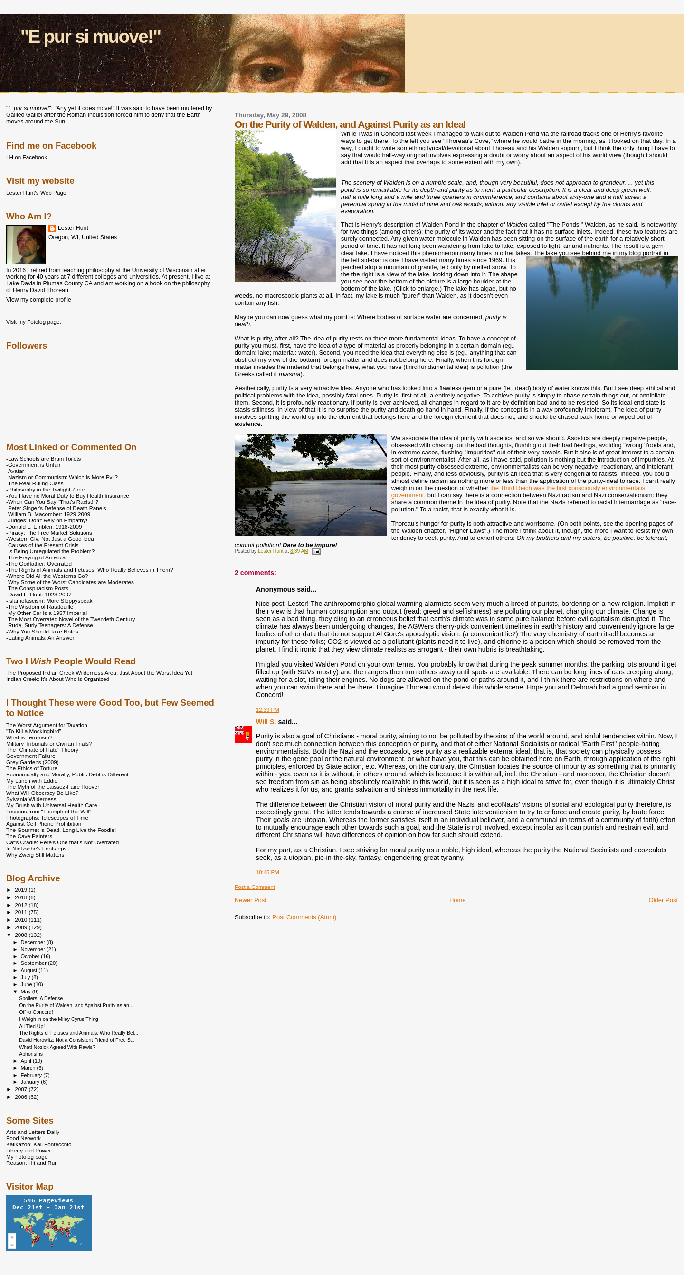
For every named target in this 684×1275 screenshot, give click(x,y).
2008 (21, 935)
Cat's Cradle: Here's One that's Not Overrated (62, 842)
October (31, 956)
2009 (21, 927)
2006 (21, 1097)
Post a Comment (255, 887)
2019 (21, 890)
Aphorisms (31, 1054)
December (34, 942)
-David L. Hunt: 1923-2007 (38, 594)
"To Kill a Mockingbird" (33, 731)
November (34, 949)
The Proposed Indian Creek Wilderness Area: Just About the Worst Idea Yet (99, 673)
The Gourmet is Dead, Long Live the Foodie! (61, 830)
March (29, 1068)
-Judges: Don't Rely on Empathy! (46, 520)
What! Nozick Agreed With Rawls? (57, 1047)
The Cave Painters (29, 836)
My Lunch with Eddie (31, 780)
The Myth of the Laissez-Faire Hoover (52, 787)
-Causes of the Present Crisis (42, 545)
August (30, 970)
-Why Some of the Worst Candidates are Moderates (70, 582)
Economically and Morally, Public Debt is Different (67, 774)
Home (457, 900)
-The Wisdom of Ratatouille (39, 607)
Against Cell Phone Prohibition (43, 824)
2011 (21, 912)
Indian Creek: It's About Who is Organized (57, 679)
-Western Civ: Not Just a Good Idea (50, 539)
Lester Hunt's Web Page (36, 192)
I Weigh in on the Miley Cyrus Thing (58, 1019)
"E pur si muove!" (90, 36)
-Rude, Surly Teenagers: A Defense (49, 625)
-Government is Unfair (33, 465)
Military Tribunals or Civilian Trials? (49, 743)
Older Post (663, 900)
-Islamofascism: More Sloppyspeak (49, 600)
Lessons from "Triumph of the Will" (48, 811)
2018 (21, 897)
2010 (21, 919)
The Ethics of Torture (31, 768)
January (31, 1082)
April (27, 1061)
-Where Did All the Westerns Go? (47, 576)
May (26, 991)
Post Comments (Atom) (304, 917)
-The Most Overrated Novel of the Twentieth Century (70, 619)
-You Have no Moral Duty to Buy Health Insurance (67, 495)
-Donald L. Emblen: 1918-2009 (44, 526)
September (34, 963)
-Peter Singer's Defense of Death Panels (56, 508)
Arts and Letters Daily (32, 1132)
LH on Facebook (26, 157)
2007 (21, 1089)
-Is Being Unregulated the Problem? (50, 551)
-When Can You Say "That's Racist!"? (52, 502)
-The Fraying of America (36, 557)
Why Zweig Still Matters (35, 854)
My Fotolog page (27, 1156)
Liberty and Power (28, 1150)
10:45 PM (267, 872)
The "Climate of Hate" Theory (42, 749)
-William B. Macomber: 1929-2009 (48, 514)
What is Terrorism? (29, 737)
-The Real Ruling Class (35, 483)
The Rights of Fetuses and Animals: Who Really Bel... (78, 1033)
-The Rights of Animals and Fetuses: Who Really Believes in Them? (89, 570)
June (27, 984)
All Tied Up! (32, 1026)
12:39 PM (267, 710)
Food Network (23, 1138)
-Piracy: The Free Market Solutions (49, 532)
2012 (21, 905)
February (32, 1075)
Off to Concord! (36, 1012)
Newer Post (250, 900)
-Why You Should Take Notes (42, 631)
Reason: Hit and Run (32, 1163)
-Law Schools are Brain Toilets (43, 458)
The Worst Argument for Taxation (46, 725)
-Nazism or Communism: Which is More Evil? (62, 477)
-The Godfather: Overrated (39, 563)
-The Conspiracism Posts (37, 588)
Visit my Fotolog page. (33, 322)
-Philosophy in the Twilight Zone (45, 489)
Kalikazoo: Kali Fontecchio (38, 1144)
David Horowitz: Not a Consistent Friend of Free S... (76, 1040)
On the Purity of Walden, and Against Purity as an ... (77, 1005)
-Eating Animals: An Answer (40, 637)
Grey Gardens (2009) (32, 762)
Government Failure (31, 756)
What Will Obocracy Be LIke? (42, 793)
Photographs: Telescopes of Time (47, 817)
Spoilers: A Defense (41, 998)
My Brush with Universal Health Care (51, 805)
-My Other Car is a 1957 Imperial (46, 613)
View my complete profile (38, 299)
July (26, 977)
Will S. (266, 722)
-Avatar (15, 471)
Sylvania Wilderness (31, 799)
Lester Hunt (73, 228)
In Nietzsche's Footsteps (36, 848)
